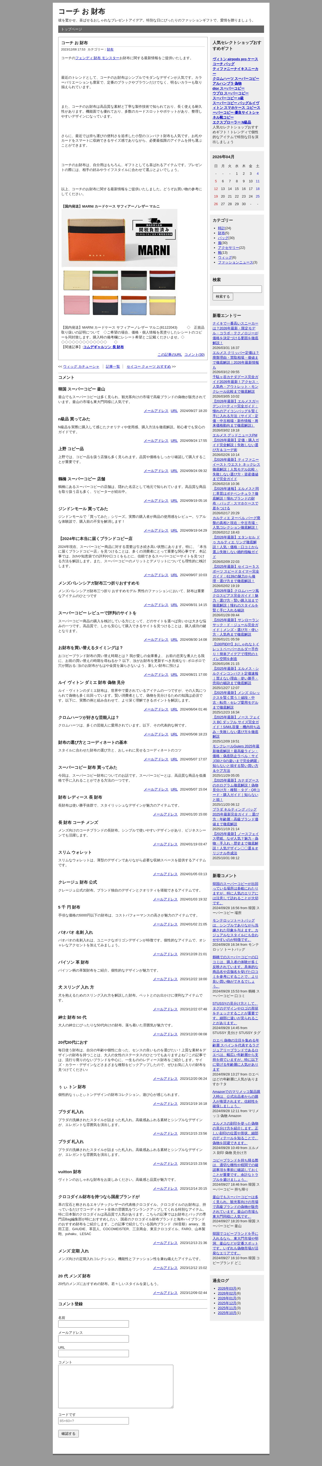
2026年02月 (227, 1293)
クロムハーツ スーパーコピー (236, 79)
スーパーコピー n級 (228, 98)
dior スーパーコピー (229, 88)
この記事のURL (170, 355)
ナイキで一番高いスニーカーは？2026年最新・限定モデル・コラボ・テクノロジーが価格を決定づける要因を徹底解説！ (235, 333)
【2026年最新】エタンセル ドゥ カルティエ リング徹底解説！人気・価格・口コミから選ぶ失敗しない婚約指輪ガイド (236, 547)
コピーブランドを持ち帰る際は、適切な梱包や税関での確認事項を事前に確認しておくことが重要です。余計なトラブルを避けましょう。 (235, 1170)
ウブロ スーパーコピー (231, 93)
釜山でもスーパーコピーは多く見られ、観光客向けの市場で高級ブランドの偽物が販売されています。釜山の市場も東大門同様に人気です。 (235, 1207)
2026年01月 (227, 1298)
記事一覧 (113, 366)
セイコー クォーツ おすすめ (149, 366)
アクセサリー (228, 248)
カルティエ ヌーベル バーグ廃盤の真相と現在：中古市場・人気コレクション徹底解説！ (236, 523)
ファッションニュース (235, 262)
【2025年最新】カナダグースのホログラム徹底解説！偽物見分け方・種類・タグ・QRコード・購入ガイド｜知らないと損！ (236, 790)
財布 (110, 49)
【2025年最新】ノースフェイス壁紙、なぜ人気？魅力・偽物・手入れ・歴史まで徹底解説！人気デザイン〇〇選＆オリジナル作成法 (236, 843)
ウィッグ (225, 257)
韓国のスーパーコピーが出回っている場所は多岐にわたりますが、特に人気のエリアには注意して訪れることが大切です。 (235, 893)
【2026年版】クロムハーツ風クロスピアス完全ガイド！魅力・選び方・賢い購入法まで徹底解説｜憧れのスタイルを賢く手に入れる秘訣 (236, 600)
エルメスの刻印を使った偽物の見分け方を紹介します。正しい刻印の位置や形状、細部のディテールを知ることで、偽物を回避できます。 (235, 1133)
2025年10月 (227, 1313)
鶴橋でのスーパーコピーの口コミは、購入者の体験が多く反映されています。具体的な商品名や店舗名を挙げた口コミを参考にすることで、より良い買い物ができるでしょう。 (235, 971)
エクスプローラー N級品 (232, 122)
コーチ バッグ (224, 64)
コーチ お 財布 (81, 11)
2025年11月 (227, 1308)
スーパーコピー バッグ (231, 103)
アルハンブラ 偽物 (227, 83)
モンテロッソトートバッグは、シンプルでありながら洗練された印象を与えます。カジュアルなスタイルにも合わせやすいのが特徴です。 (235, 930)
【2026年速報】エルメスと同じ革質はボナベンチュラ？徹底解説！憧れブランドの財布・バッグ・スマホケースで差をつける (236, 498)
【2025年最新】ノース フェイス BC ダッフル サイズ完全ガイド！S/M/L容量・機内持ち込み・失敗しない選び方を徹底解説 (236, 727)
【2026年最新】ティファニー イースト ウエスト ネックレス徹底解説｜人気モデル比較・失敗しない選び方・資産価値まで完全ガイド (236, 469)
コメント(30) (194, 355)
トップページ (71, 29)
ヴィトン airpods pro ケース (235, 59)
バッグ (223, 238)
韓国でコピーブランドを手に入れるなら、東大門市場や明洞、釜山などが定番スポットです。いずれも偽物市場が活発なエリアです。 (235, 1243)
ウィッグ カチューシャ (81, 366)
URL (174, 411)
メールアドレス (156, 411)
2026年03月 (227, 1288)
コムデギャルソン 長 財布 (103, 347)
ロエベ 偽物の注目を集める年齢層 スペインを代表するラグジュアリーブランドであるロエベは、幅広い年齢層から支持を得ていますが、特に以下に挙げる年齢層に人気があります (236, 1054)
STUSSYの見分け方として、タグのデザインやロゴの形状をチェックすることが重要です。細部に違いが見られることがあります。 (235, 1013)
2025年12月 (227, 1303)
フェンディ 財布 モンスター (97, 58)
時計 (221, 228)
